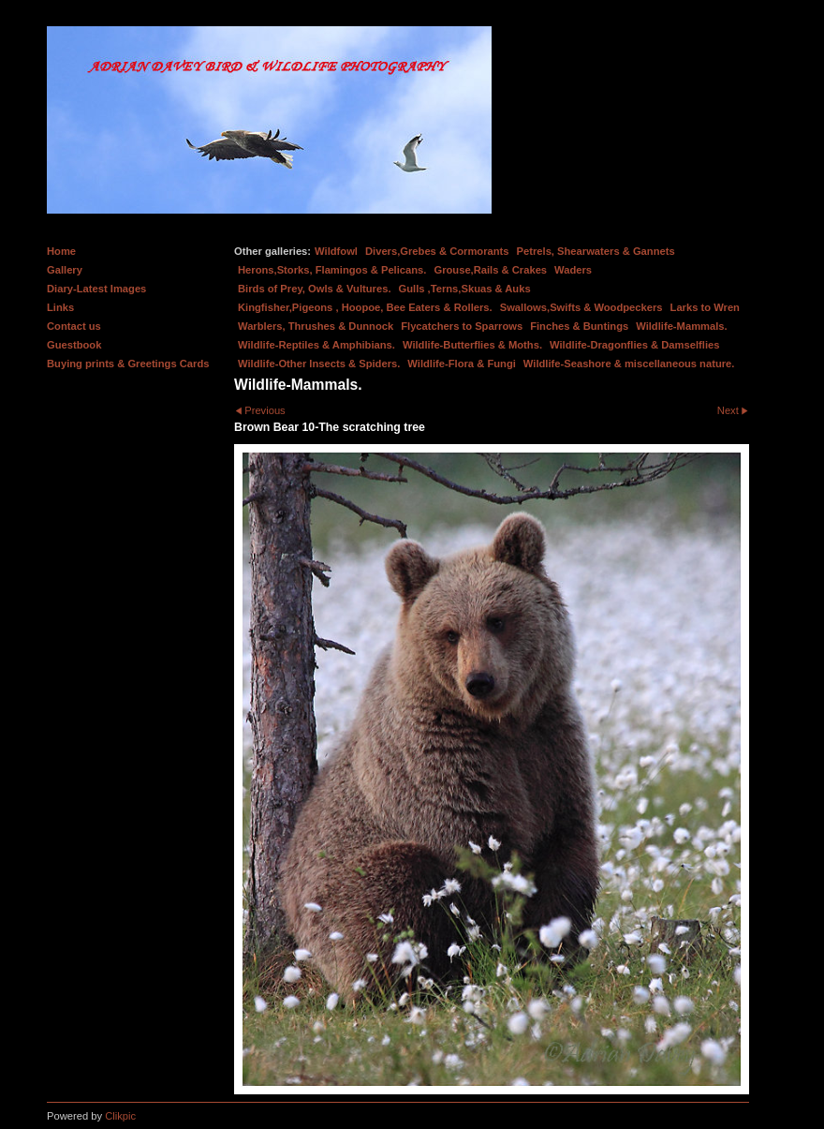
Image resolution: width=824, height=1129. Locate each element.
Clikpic (120, 1116)
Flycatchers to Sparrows (461, 326)
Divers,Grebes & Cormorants (437, 251)
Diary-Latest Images (96, 288)
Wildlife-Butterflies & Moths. (472, 344)
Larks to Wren (705, 307)
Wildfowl (336, 251)
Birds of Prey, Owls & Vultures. (314, 288)
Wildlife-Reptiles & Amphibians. (316, 344)
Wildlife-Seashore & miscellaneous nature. (629, 363)
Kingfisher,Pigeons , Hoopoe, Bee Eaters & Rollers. (365, 307)
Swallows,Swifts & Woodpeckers (581, 307)
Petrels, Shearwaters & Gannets (596, 251)
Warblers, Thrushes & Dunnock (315, 326)
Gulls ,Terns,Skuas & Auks (465, 288)
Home (61, 251)
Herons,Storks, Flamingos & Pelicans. (332, 269)
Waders (573, 269)
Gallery (64, 269)
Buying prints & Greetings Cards (128, 363)
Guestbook (74, 344)
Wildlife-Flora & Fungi (461, 363)
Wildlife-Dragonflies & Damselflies (634, 344)
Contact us (74, 326)
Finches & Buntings (579, 326)
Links (60, 307)
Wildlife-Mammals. (682, 326)
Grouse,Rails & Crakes (490, 269)
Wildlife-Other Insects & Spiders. (319, 363)
